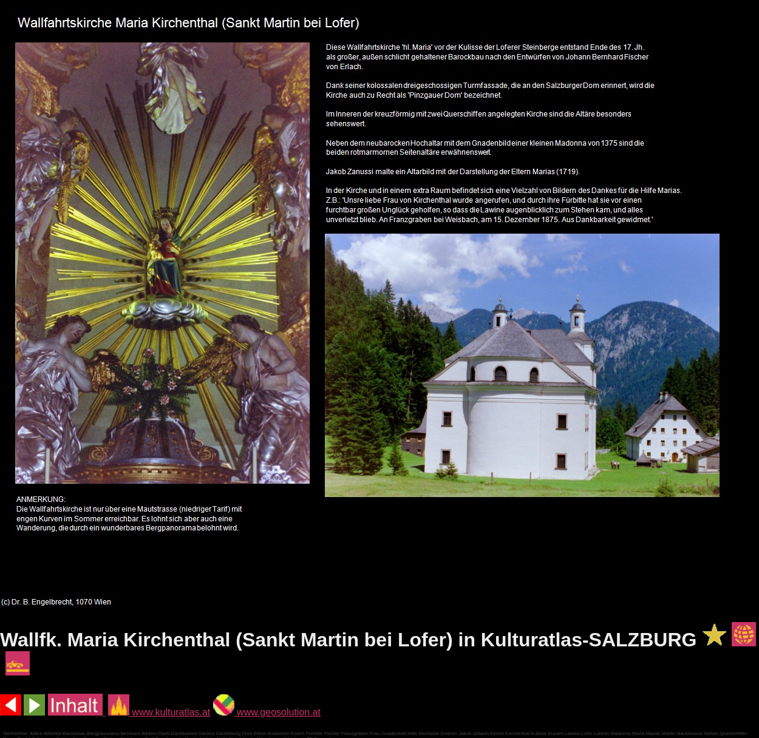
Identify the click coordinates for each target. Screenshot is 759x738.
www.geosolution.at (267, 712)
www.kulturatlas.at (159, 712)
